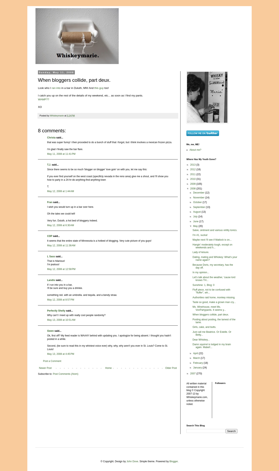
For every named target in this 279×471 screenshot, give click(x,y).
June (196, 221)
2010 (193, 179)
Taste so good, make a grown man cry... (214, 302)
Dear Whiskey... (201, 339)
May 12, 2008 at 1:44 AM (60, 191)
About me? (195, 149)
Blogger (173, 461)
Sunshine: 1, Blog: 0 (203, 285)
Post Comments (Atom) (65, 374)
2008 (193, 188)
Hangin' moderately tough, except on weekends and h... (212, 246)
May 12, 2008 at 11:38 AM (61, 245)
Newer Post (45, 368)
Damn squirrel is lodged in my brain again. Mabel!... (212, 346)
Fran (49, 202)
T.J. (49, 164)
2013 (193, 164)
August (197, 211)
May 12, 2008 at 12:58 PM (61, 269)
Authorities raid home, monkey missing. (214, 297)
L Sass (51, 256)
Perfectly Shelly (56, 310)
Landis (51, 280)
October (198, 202)
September (199, 207)
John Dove (132, 461)
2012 (193, 169)
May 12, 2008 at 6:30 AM (60, 225)
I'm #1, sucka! (200, 235)
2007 (193, 373)
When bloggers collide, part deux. (211, 314)
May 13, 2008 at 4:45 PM (60, 354)
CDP (49, 236)
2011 (193, 174)
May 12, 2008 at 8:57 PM (60, 299)
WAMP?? (43, 99)
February (198, 363)
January (198, 367)
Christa (51, 137)
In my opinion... (201, 272)
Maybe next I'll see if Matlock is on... (212, 239)
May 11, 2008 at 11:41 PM (61, 154)
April (196, 353)
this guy (98, 88)
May (195, 226)
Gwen (50, 330)
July (195, 216)
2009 (193, 183)
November (199, 197)
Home (108, 368)
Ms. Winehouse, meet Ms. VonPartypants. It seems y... (209, 308)
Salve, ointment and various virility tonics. (215, 230)
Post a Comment (52, 361)
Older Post (171, 368)
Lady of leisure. (201, 252)
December (199, 192)
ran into (56, 88)
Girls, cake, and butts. (204, 327)
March (197, 358)
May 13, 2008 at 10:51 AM (61, 319)
